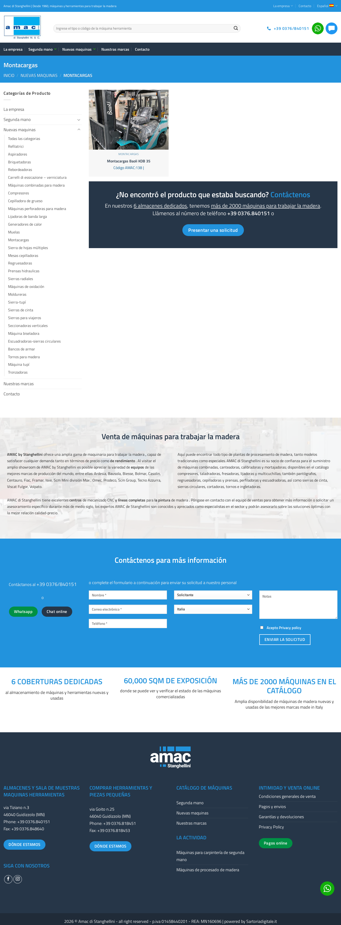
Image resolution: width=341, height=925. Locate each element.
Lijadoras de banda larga (27, 216)
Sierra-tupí (17, 302)
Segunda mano (42, 49)
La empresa (283, 5)
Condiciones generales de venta (287, 796)
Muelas (14, 232)
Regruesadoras (20, 263)
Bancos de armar (21, 349)
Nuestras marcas (115, 49)
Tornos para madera (24, 357)
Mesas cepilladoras (23, 255)
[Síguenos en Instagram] (17, 879)
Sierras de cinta (20, 310)
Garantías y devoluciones (281, 816)
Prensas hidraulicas (23, 271)
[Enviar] (235, 28)
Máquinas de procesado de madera (207, 870)
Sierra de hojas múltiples (28, 247)
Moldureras (17, 294)
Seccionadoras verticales (28, 325)
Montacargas (18, 240)
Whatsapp (23, 611)
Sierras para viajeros (24, 318)
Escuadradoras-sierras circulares (34, 341)
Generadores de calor (25, 224)
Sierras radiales (20, 279)
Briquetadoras (19, 162)
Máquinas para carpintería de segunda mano (210, 856)
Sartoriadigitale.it (261, 921)
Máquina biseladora (23, 333)
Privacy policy (290, 627)
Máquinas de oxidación (26, 286)
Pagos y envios (272, 806)
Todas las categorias (24, 138)
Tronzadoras (17, 372)
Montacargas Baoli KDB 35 (128, 161)
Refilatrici (16, 146)
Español (327, 5)
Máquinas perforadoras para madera (37, 208)
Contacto (305, 5)
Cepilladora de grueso (25, 201)
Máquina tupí (18, 364)
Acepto (280, 627)
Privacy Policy (271, 827)
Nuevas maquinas (78, 49)
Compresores (18, 193)
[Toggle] (79, 119)
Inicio (9, 75)
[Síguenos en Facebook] (8, 879)
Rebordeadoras (20, 169)
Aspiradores (17, 154)
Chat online (57, 611)
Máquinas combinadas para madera (36, 185)
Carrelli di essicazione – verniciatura (37, 177)
